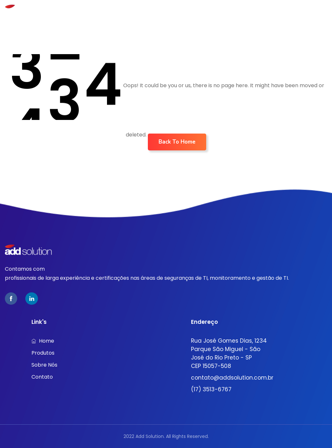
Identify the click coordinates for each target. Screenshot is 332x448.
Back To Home (177, 142)
